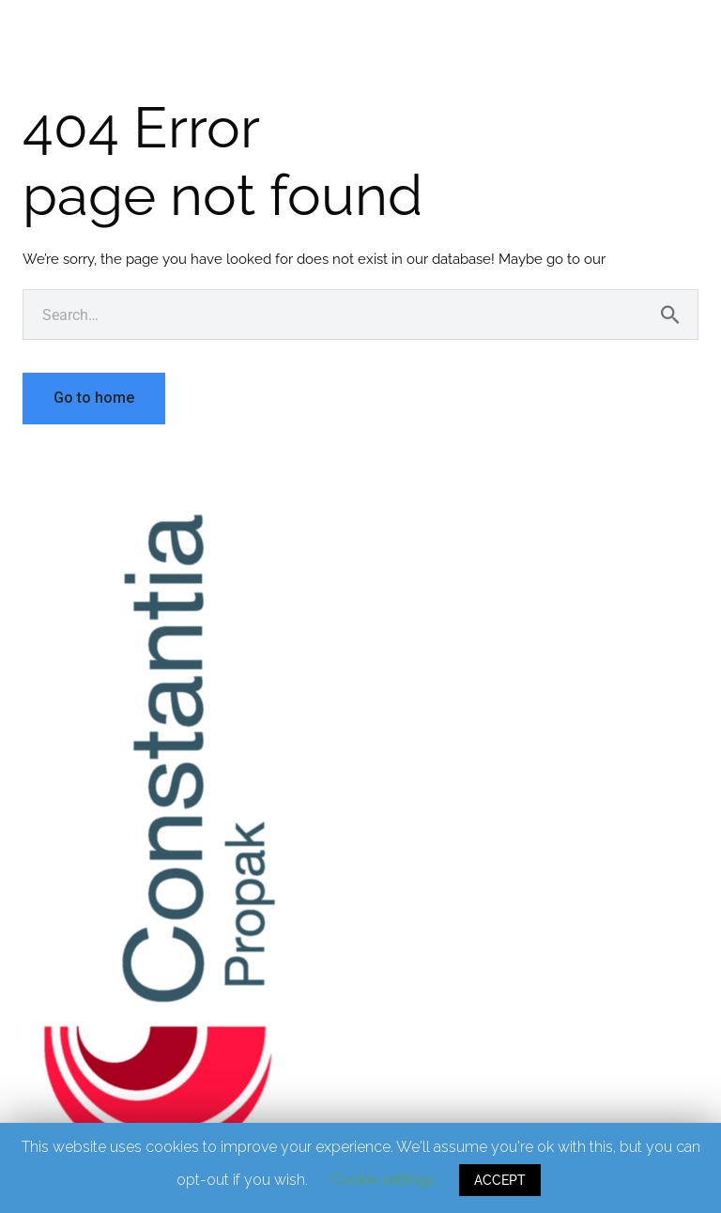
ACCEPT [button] (500, 1180)
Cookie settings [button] (383, 1180)
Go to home (94, 398)
